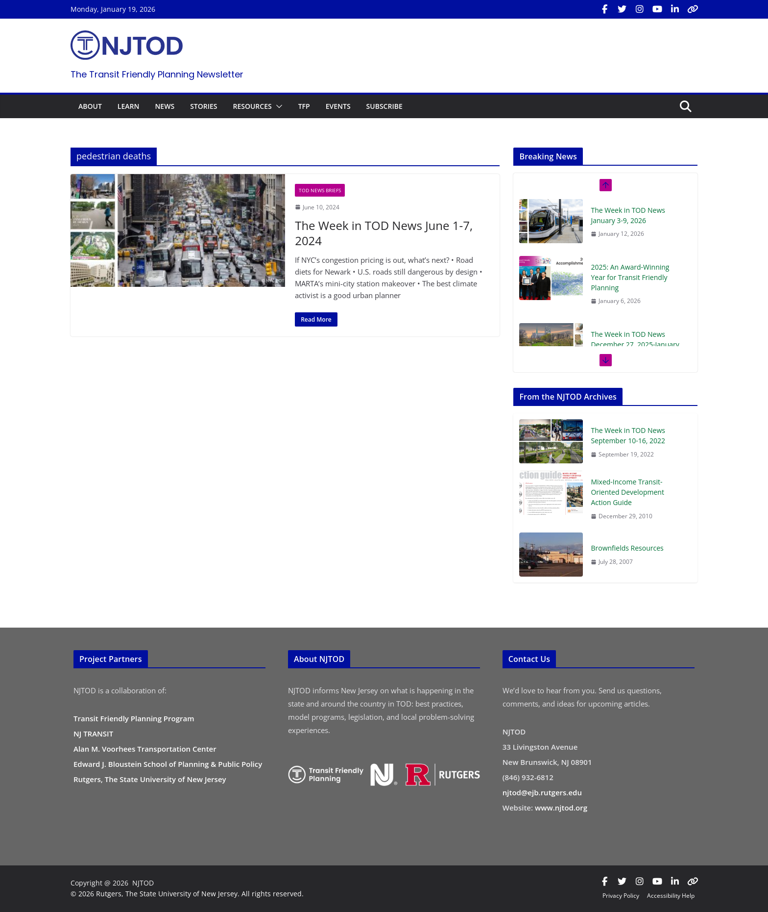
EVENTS (338, 106)
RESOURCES (252, 106)
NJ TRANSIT (93, 733)
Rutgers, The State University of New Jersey (149, 779)
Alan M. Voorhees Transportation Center (144, 749)
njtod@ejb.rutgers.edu (542, 792)
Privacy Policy (620, 895)
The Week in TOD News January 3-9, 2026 (628, 215)
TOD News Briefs (320, 190)
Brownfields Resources (627, 548)
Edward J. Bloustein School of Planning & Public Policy (167, 764)
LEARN (129, 106)
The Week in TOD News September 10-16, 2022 (628, 435)
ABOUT (90, 106)
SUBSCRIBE (384, 106)
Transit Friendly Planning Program (133, 718)
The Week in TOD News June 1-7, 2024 (384, 233)
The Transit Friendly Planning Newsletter (157, 74)
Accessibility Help (671, 895)
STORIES (203, 106)
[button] (277, 106)
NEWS (164, 106)
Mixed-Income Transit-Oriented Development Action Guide (627, 492)
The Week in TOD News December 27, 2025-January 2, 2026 (635, 344)
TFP (304, 106)
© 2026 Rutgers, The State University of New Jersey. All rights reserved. (187, 893)
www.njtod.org (561, 807)
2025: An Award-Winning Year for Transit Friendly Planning (630, 277)
